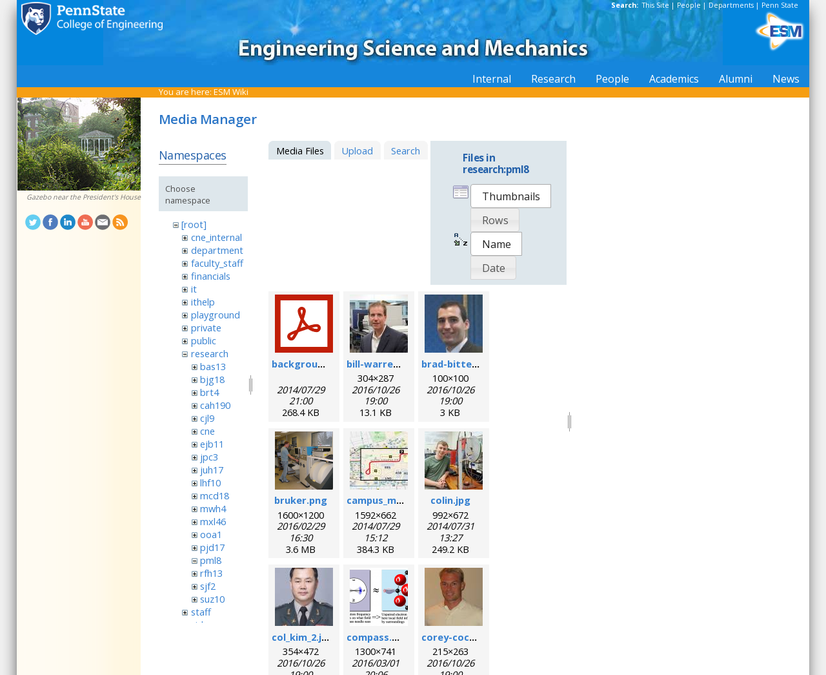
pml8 (210, 560)
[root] (193, 224)
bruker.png (300, 499)
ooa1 (211, 534)
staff (201, 611)
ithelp (203, 301)
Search (405, 150)
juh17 (211, 469)
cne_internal (216, 237)
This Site (655, 5)
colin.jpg (450, 499)
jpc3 (209, 456)
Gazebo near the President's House (83, 197)
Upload (357, 150)
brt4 (209, 392)
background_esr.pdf (319, 363)
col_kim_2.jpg (303, 636)
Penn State (779, 5)
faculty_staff (217, 262)
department (217, 250)
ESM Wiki (231, 92)
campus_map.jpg (386, 499)
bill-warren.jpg (381, 363)
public (203, 340)
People (689, 5)
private (206, 327)
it (194, 288)
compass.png (378, 636)
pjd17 (212, 547)
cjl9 (207, 417)
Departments (731, 5)
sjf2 (208, 585)
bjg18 (212, 379)
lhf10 (210, 482)
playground (215, 314)
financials (210, 275)
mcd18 (214, 495)
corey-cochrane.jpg (467, 636)
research (209, 353)
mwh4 (213, 508)
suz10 (212, 598)
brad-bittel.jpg (456, 363)
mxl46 (213, 521)
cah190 (215, 405)
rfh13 (211, 572)
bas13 (213, 366)
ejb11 (212, 443)
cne (207, 430)
